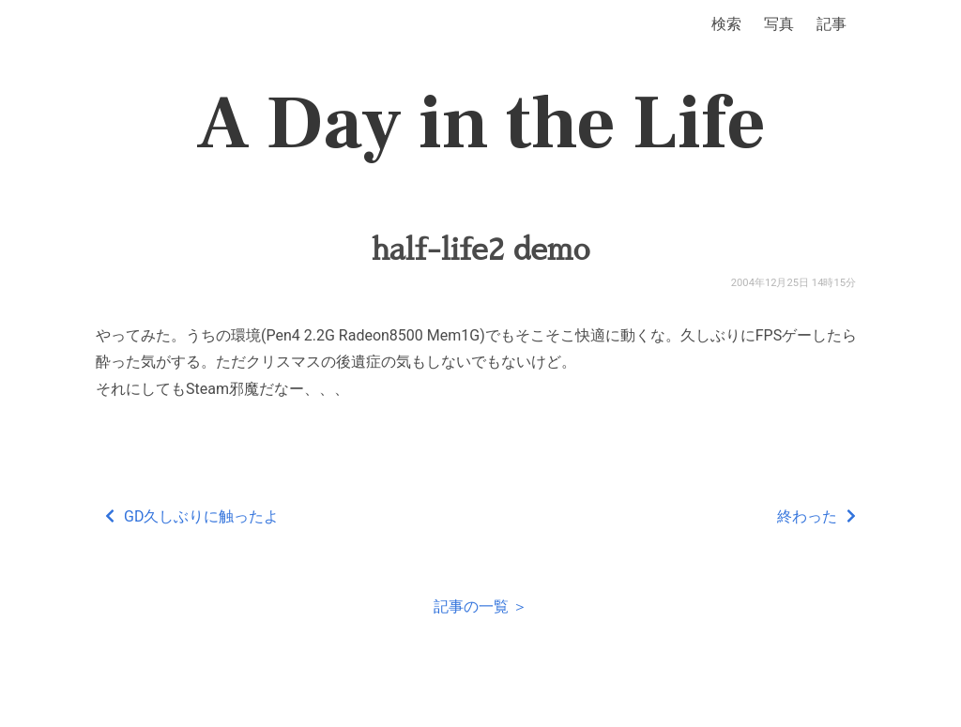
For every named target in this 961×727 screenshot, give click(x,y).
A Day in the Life (481, 124)
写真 (779, 24)
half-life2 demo (481, 250)
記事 (831, 24)
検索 (726, 24)
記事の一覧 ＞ (480, 606)
